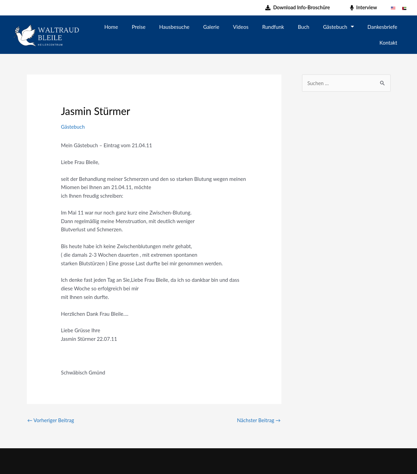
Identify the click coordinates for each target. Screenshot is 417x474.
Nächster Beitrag (258, 420)
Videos (240, 27)
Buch (303, 27)
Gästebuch (338, 27)
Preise (139, 27)
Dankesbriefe (382, 27)
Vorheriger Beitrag (51, 420)
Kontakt (388, 42)
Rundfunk (273, 27)
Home (111, 27)
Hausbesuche (174, 27)
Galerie (211, 27)
